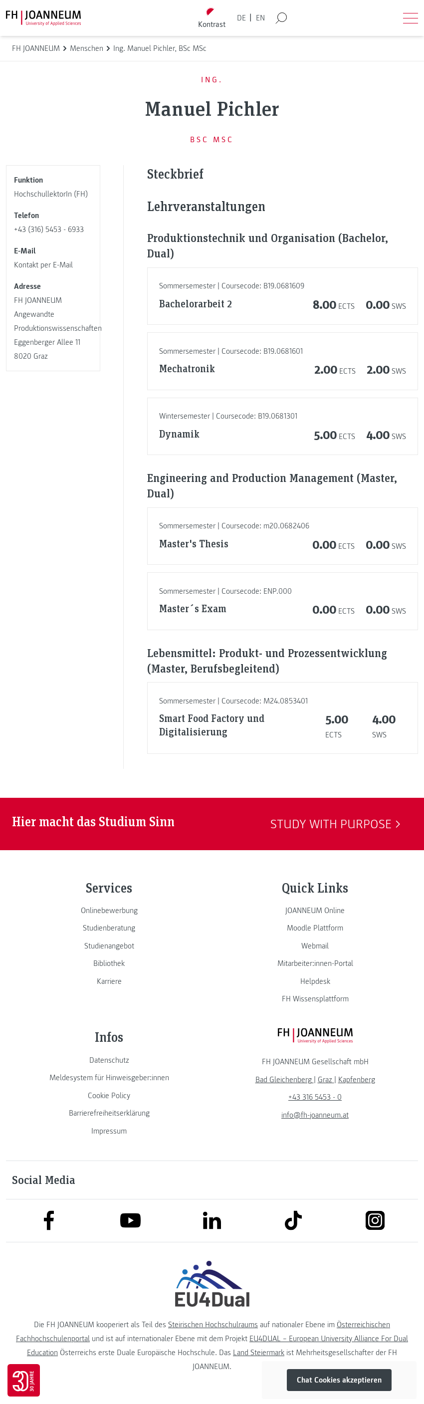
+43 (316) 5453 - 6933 (49, 229)
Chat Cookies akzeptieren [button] (339, 1380)
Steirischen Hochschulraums (213, 1325)
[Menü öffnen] (410, 17)
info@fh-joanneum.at (315, 1115)
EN (260, 18)
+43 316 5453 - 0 (315, 1097)
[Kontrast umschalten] (212, 18)
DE (241, 18)
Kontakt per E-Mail (43, 265)
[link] (109, 911)
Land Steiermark (258, 1353)
